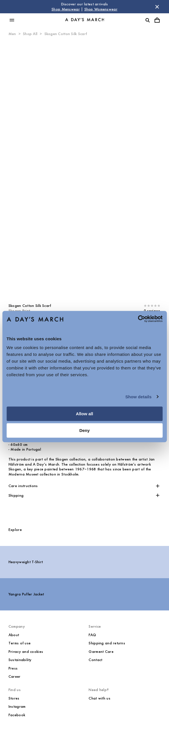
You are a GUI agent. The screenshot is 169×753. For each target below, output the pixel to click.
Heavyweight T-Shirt (25, 562)
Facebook (16, 715)
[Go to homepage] (85, 20)
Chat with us (99, 698)
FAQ (92, 634)
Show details (138, 396)
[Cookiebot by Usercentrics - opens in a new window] (137, 318)
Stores (14, 698)
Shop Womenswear (100, 9)
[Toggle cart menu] (157, 20)
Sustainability (20, 659)
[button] (84, 486)
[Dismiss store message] (157, 7)
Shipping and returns (107, 643)
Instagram (17, 706)
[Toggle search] (147, 20)
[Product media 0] (84, 167)
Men (12, 33)
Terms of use (19, 643)
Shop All (30, 33)
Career (14, 676)
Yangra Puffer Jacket (26, 594)
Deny (84, 430)
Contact (95, 659)
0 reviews (152, 310)
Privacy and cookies (25, 651)
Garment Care (101, 651)
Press (13, 668)
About (13, 634)
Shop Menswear (66, 9)
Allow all (84, 413)
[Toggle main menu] (12, 20)
